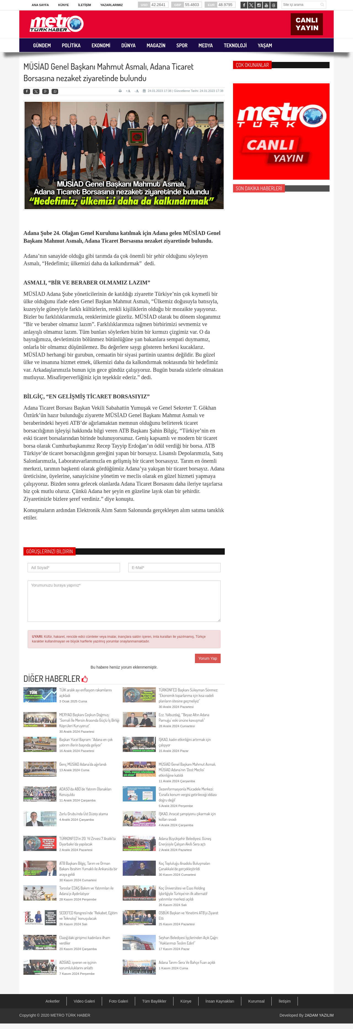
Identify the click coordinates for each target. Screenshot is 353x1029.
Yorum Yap (208, 658)
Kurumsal (256, 1001)
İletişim (84, 5)
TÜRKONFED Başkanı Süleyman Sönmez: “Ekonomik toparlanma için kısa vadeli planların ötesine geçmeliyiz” (188, 695)
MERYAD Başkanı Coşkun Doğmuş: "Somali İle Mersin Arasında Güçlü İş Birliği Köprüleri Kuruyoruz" (89, 720)
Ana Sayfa (40, 5)
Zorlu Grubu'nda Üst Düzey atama (83, 813)
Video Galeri (84, 1001)
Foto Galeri (118, 1001)
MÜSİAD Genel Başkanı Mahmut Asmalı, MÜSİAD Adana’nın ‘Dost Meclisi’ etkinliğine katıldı (187, 770)
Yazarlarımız (111, 5)
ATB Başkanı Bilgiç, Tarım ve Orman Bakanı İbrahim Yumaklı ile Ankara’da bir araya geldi (88, 869)
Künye (63, 5)
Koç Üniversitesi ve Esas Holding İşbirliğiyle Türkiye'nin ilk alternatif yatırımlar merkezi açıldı (183, 893)
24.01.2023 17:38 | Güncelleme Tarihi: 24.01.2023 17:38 (183, 90)
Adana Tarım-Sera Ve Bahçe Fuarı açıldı (187, 962)
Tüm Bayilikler (154, 1001)
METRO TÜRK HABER (70, 1015)
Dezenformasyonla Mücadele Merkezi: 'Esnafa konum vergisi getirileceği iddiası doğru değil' (187, 794)
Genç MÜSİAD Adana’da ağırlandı (82, 764)
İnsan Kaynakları (219, 1001)
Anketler (53, 1001)
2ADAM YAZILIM (319, 1015)
